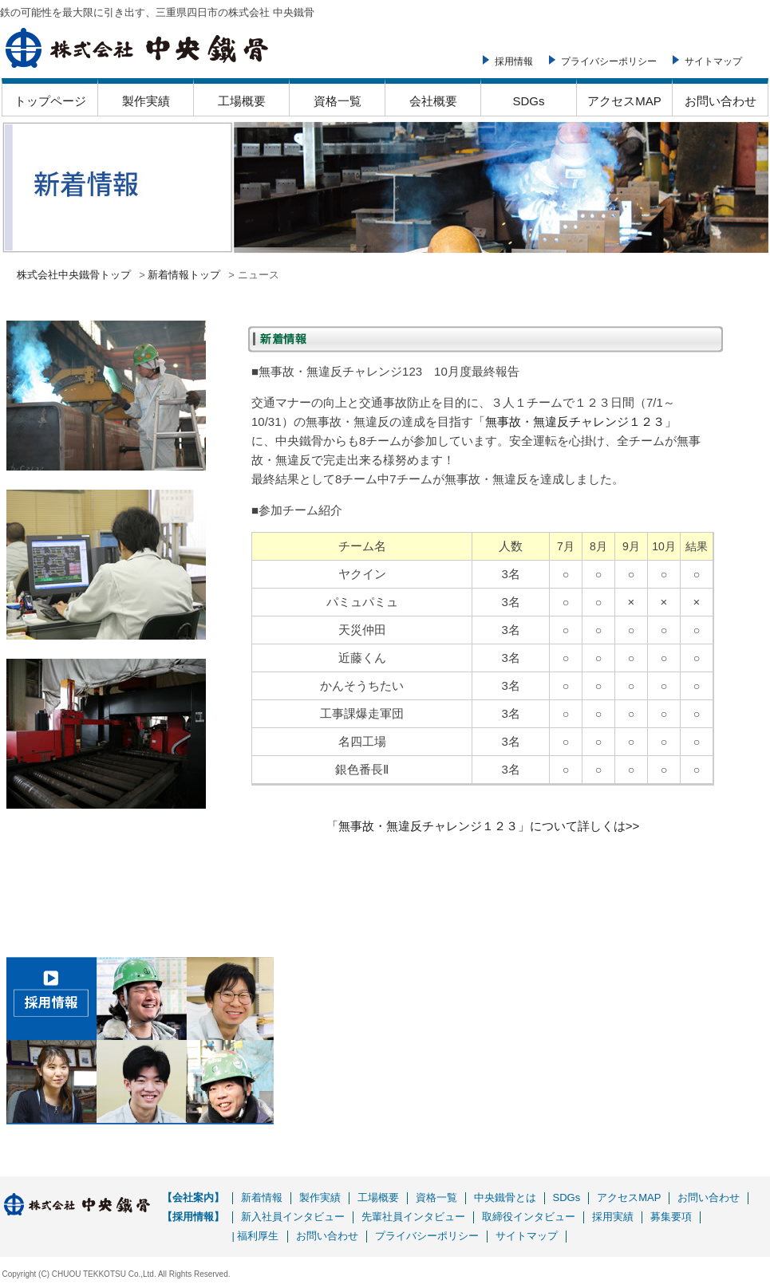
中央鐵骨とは (505, 1197)
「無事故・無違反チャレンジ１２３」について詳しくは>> (483, 826)
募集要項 (671, 1217)
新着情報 (261, 1197)
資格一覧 (337, 101)
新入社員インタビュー (293, 1217)
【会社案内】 (193, 1197)
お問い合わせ (720, 101)
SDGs (528, 101)
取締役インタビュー (528, 1217)
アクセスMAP (624, 101)
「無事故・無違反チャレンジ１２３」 (575, 421)
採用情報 (514, 61)
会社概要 (433, 101)
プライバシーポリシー (609, 61)
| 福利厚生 (255, 1236)
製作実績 (146, 101)
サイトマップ (713, 61)
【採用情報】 (193, 1217)
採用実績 (613, 1217)
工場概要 (242, 101)
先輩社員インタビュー (413, 1217)
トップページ (50, 101)
